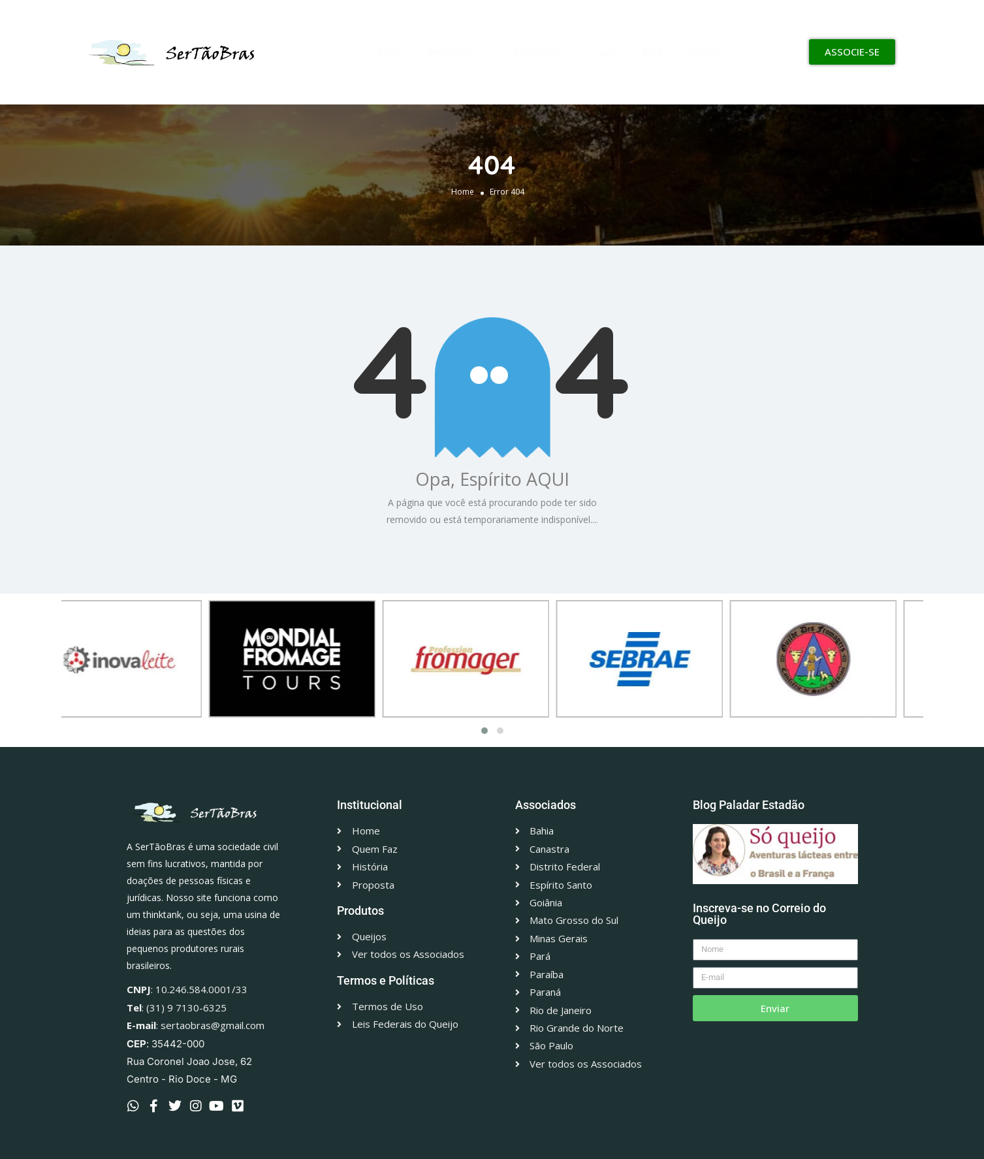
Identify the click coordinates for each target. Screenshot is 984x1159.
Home (462, 191)
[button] (484, 730)
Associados (543, 52)
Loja (608, 52)
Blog (652, 52)
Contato (705, 52)
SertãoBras (456, 52)
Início (389, 52)
